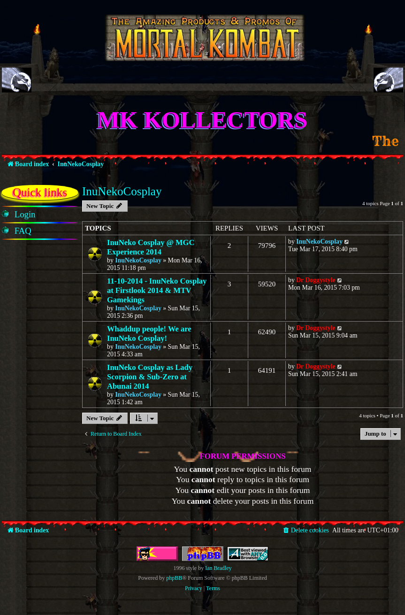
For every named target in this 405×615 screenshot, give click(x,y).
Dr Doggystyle (315, 280)
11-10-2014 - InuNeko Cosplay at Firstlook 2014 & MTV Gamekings (156, 290)
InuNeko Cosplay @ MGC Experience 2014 (150, 247)
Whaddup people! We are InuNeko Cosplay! (149, 333)
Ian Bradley (218, 568)
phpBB (174, 578)
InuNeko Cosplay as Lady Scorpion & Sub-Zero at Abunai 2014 (149, 377)
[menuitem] (25, 214)
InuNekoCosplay (121, 191)
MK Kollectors (203, 120)
